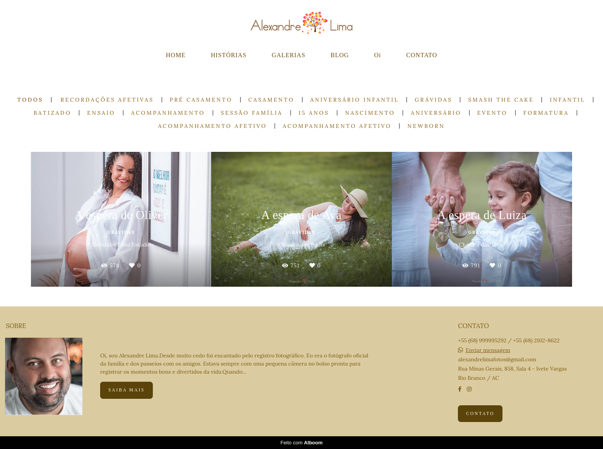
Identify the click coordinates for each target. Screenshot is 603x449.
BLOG (340, 55)
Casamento (271, 99)
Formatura (546, 113)
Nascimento (370, 113)
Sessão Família (252, 113)
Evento (492, 113)
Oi (377, 55)
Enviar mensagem (488, 350)
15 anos (314, 113)
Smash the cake (501, 99)
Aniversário (436, 113)
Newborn (426, 126)
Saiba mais (126, 390)
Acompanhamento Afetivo (212, 126)
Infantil (567, 99)
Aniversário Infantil (354, 99)
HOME (176, 55)
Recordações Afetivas (107, 99)
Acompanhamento (168, 113)
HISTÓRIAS (229, 55)
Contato (480, 413)
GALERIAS (288, 55)
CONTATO (421, 55)
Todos (30, 99)
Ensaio (101, 113)
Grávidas (433, 99)
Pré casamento (201, 99)
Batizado (52, 113)
